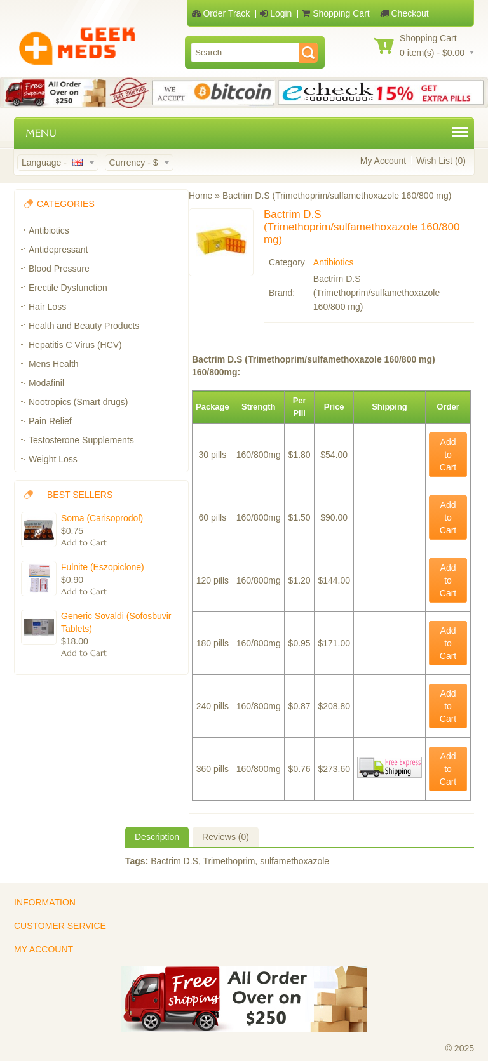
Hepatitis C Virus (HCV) (75, 345)
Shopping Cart (335, 13)
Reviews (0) (225, 837)
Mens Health (54, 364)
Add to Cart (448, 454)
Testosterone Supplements (81, 440)
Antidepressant (58, 249)
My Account (383, 161)
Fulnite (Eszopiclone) (102, 567)
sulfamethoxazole (294, 861)
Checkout (404, 13)
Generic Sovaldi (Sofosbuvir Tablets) (116, 622)
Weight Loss (53, 459)
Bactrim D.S (174, 861)
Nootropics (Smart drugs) (78, 402)
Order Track (221, 13)
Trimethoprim (229, 861)
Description (157, 837)
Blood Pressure (59, 269)
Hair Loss (47, 307)
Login (276, 13)
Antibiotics (49, 230)
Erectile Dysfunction (68, 288)
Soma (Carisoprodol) (102, 518)
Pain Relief (50, 421)
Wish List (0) (441, 161)
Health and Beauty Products (84, 326)
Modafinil (46, 383)
